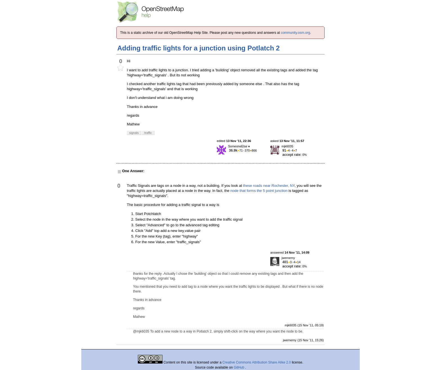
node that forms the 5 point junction (258, 191)
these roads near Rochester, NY (268, 185)
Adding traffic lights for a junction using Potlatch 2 (198, 48)
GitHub (239, 367)
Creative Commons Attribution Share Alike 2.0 (256, 362)
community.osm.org (295, 33)
